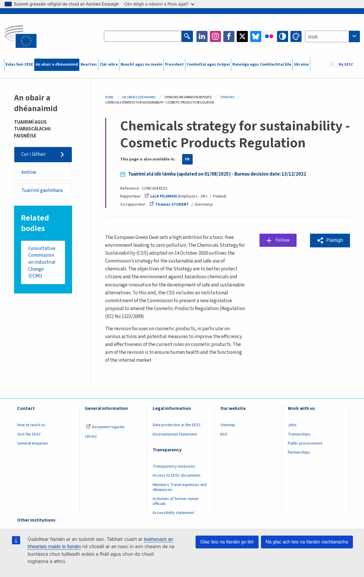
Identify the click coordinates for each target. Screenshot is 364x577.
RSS (223, 434)
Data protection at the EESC (177, 425)
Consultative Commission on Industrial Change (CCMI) (41, 262)
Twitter (242, 36)
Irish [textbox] (313, 37)
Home (109, 97)
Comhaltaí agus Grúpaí (208, 64)
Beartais (89, 64)
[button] (330, 240)
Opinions (227, 97)
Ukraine (301, 64)
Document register (105, 427)
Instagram (215, 36)
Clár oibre (109, 64)
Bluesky (255, 36)
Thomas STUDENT (169, 204)
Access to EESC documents (177, 475)
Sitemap (227, 425)
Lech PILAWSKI (160, 196)
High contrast (282, 36)
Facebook (228, 36)
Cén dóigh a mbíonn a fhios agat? (159, 3)
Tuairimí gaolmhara (41, 190)
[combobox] (332, 36)
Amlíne (28, 172)
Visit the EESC (29, 434)
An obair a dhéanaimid (57, 64)
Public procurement (305, 443)
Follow (283, 240)
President (174, 64)
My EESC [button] (346, 64)
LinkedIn (202, 36)
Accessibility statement (173, 513)
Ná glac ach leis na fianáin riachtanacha (307, 541)
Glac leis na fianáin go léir (227, 541)
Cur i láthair (33, 154)
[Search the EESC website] (143, 36)
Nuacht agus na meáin (141, 64)
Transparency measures (174, 466)
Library (91, 436)
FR (187, 159)
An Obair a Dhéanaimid (139, 97)
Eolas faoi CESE (19, 64)
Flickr (269, 36)
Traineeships (299, 434)
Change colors (296, 36)
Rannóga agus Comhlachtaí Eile (261, 64)
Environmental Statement (175, 434)
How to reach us (31, 425)
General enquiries (32, 443)
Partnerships (299, 452)
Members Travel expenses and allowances (180, 487)
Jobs (292, 425)
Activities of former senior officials (176, 501)
